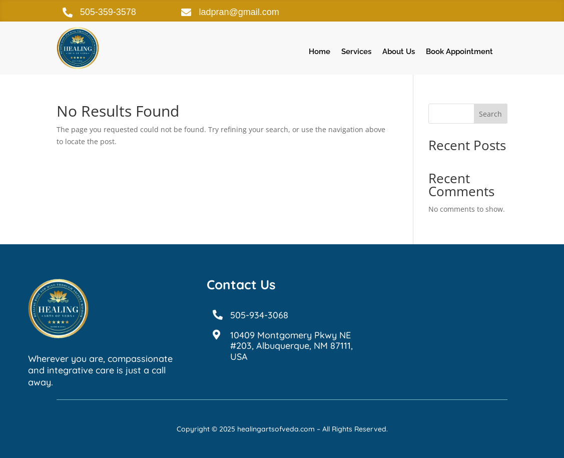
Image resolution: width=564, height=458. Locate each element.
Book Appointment (459, 52)
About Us (398, 52)
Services (356, 52)
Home (319, 52)
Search (490, 114)
